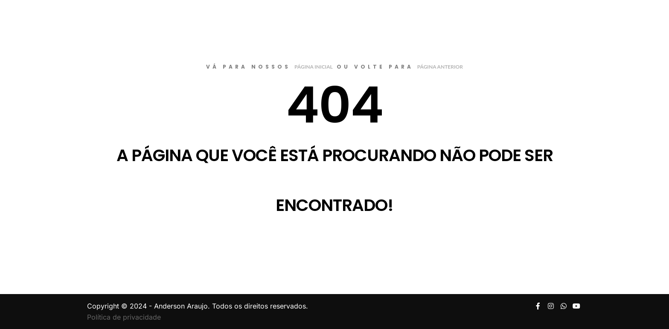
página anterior (440, 66)
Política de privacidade (124, 317)
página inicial (313, 66)
